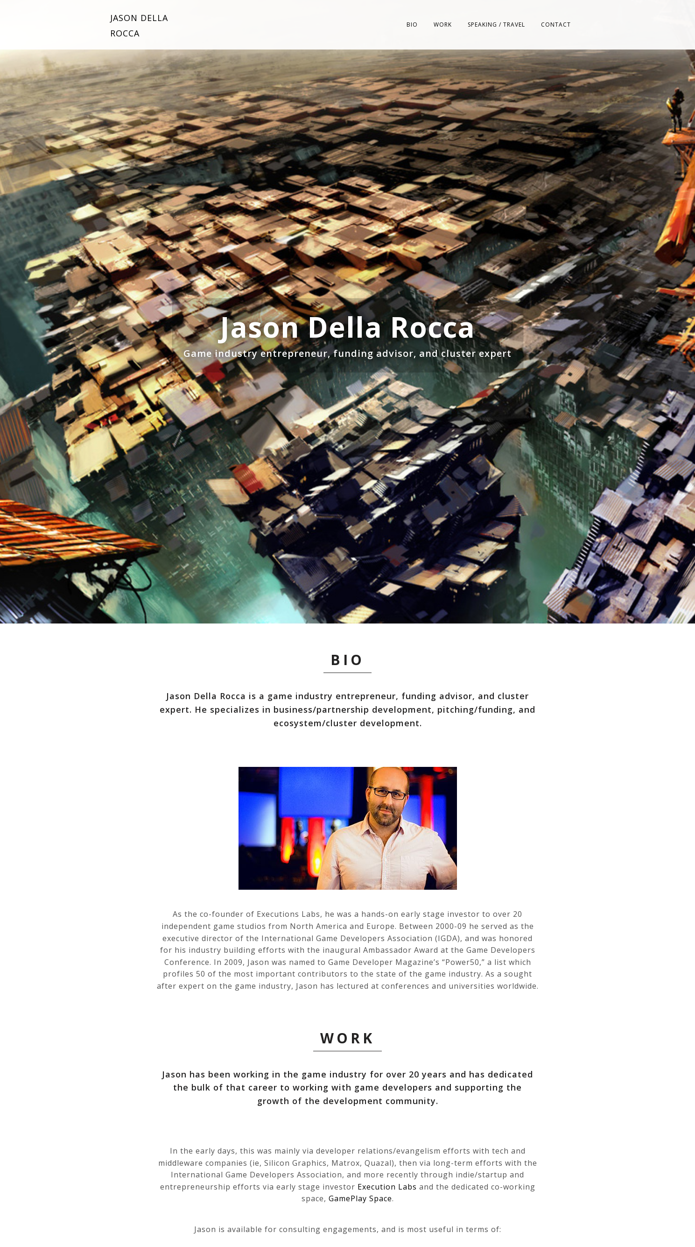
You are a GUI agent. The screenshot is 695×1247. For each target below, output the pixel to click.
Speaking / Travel (496, 24)
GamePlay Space (360, 1198)
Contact (556, 24)
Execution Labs (387, 1187)
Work (443, 24)
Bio (412, 24)
